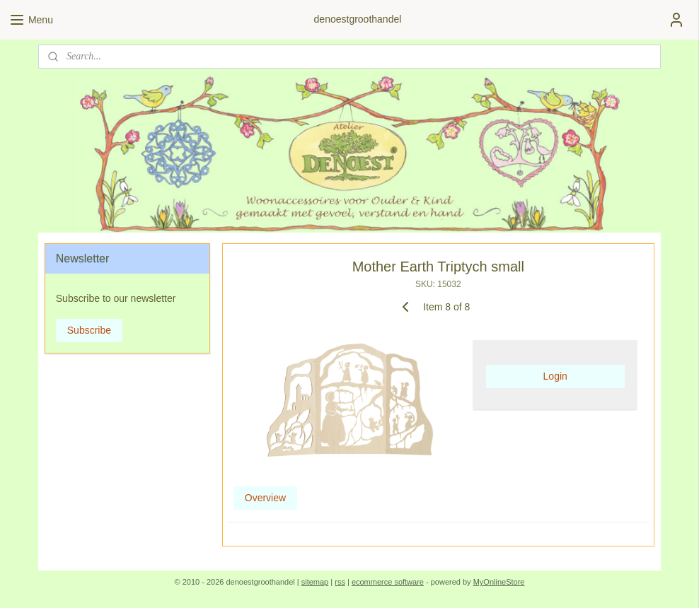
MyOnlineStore (499, 582)
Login (555, 376)
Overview (265, 497)
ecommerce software (388, 582)
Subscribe (89, 330)
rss (340, 582)
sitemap (315, 582)
